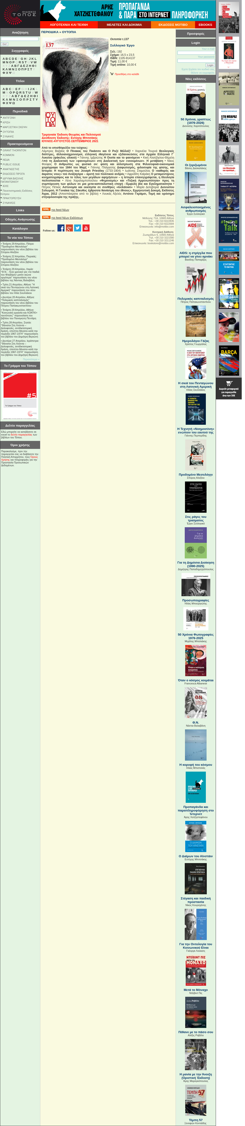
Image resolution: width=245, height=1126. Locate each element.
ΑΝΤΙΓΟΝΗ (9, 117)
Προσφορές (195, 33)
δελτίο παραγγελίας (21, 434)
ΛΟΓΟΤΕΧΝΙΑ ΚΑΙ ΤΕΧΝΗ (69, 25)
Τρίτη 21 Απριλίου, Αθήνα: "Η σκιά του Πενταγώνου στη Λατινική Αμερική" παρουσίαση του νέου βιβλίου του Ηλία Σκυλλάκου (20, 288)
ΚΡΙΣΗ (6, 122)
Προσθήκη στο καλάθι (124, 74)
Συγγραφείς (20, 51)
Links (20, 210)
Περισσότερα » (31, 359)
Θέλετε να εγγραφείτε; (203, 72)
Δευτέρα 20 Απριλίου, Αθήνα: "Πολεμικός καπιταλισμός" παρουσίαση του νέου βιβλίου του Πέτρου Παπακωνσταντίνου (19, 301)
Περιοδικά (20, 111)
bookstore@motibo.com (160, 243)
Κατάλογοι (20, 228)
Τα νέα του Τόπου (20, 237)
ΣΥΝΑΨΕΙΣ (9, 202)
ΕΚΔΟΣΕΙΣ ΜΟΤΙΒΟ (173, 25)
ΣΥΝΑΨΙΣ (8, 136)
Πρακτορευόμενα (20, 144)
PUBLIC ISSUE (11, 164)
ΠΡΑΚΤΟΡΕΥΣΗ (12, 198)
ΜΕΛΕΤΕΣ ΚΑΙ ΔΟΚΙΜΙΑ (124, 25)
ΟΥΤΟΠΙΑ (8, 131)
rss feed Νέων (60, 210)
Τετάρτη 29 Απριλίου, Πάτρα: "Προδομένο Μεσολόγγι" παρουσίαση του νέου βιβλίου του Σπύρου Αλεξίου (19, 248)
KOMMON (8, 155)
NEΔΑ (6, 159)
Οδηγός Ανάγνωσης (20, 219)
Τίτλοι (20, 81)
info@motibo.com (164, 226)
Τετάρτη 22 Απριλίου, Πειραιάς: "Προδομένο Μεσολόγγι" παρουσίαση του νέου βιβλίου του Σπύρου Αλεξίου (19, 260)
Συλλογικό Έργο (122, 45)
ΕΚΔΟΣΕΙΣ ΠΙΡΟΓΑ (14, 173)
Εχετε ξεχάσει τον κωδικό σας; (198, 69)
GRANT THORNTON (14, 150)
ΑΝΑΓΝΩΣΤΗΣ (11, 169)
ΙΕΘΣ (6, 186)
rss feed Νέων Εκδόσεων (67, 218)
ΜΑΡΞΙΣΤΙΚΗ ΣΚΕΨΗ (15, 127)
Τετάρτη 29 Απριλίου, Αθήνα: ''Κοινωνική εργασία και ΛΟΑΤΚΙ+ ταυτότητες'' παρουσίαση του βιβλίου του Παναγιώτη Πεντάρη (19, 314)
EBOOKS (205, 25)
